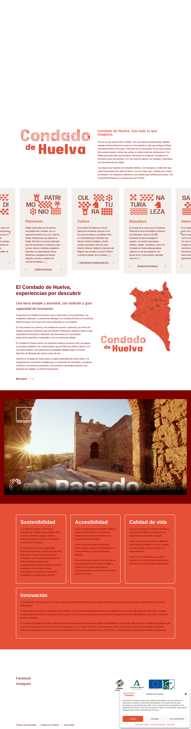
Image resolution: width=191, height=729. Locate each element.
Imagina (128, 8)
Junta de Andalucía (137, 687)
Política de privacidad (157, 724)
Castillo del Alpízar (43, 271)
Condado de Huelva (110, 8)
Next (9, 264)
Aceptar (132, 719)
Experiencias (156, 8)
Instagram (23, 686)
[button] (185, 694)
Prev (26, 270)
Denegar (155, 719)
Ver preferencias (177, 719)
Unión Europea (162, 687)
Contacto (171, 8)
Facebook (23, 680)
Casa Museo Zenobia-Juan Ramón (96, 264)
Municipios (141, 8)
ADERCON (120, 687)
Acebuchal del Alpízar (147, 267)
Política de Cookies (142, 724)
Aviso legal (170, 724)
